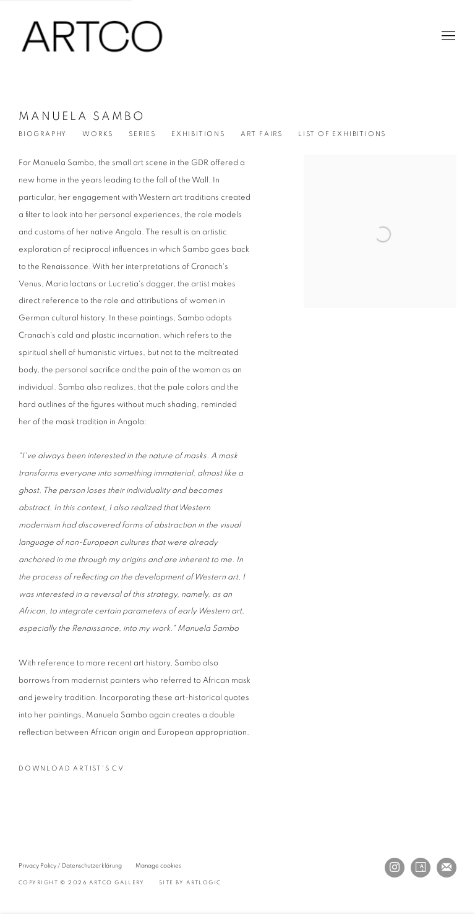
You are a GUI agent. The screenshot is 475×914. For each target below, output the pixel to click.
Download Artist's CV (78, 771)
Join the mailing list (446, 868)
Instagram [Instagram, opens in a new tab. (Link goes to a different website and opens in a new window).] (394, 868)
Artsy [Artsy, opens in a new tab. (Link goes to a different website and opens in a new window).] (420, 868)
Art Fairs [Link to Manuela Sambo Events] (262, 133)
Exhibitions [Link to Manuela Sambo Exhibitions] (198, 133)
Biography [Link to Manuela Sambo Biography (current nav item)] (43, 133)
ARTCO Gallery (93, 36)
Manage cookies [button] (158, 866)
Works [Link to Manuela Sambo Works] (97, 133)
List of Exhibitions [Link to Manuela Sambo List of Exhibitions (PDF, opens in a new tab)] (342, 133)
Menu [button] (447, 36)
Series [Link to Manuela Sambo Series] (142, 133)
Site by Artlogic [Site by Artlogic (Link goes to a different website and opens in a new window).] (190, 883)
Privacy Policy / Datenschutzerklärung (70, 866)
